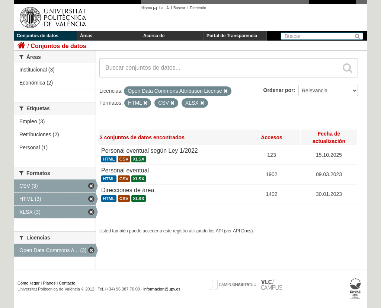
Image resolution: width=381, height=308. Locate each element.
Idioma (150, 8)
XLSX (138, 159)
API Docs (242, 231)
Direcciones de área (127, 190)
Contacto (67, 283)
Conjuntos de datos (37, 35)
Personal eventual (125, 170)
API (219, 231)
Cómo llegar (28, 283)
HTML (109, 159)
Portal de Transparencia (231, 35)
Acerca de (153, 35)
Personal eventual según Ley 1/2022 (149, 150)
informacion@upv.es (161, 289)
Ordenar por (278, 90)
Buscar (179, 8)
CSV (123, 159)
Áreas (86, 35)
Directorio (198, 8)
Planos (49, 283)
